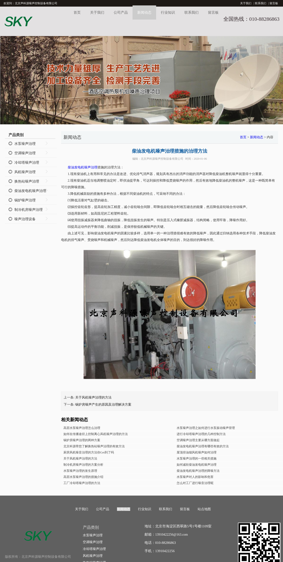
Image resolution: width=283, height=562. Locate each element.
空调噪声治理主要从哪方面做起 (198, 440)
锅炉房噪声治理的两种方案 (81, 440)
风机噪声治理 (25, 172)
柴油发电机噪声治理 (30, 191)
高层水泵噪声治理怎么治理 (81, 428)
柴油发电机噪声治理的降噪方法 (198, 470)
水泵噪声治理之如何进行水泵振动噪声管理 (206, 428)
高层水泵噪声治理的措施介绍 (83, 477)
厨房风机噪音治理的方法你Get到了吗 (88, 452)
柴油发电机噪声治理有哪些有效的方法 (203, 446)
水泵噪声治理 (25, 144)
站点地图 (204, 509)
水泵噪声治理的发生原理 (80, 470)
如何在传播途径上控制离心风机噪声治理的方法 (95, 434)
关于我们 (245, 3)
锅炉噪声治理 (25, 200)
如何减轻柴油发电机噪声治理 (196, 464)
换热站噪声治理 (26, 181)
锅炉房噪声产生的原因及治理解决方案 (103, 404)
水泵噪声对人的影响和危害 (195, 477)
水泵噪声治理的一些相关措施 (196, 458)
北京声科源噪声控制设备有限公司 (162, 158)
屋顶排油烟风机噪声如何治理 (196, 452)
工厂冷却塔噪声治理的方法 (81, 483)
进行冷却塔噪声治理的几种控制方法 (201, 434)
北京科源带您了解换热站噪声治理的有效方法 (94, 446)
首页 (77, 12)
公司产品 (121, 12)
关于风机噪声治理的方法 (93, 397)
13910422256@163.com (171, 534)
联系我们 (260, 3)
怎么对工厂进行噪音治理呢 (195, 483)
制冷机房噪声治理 (28, 210)
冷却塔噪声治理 (26, 162)
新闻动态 (144, 12)
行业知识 (168, 12)
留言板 (274, 3)
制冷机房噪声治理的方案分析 (83, 464)
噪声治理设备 (25, 219)
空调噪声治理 (25, 153)
